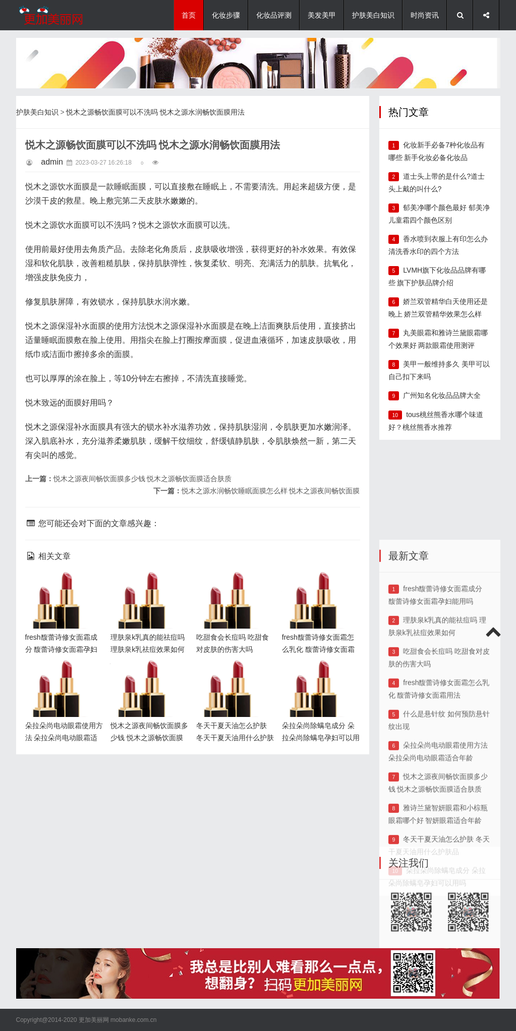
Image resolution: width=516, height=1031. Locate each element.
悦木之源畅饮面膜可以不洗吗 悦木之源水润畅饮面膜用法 (155, 112)
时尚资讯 (425, 15)
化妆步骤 (226, 15)
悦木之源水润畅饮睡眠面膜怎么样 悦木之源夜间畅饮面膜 (271, 491)
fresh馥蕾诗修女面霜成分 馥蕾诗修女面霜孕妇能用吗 (62, 588)
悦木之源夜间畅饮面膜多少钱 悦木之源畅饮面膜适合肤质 (142, 479)
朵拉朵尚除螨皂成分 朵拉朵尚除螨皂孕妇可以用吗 (318, 676)
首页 (189, 15)
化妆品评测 (274, 15)
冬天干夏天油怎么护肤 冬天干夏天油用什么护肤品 (233, 676)
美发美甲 (322, 15)
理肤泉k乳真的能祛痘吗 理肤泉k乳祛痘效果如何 (148, 588)
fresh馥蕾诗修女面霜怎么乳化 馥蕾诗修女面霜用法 (319, 588)
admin (52, 162)
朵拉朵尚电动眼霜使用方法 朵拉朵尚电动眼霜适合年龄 (62, 676)
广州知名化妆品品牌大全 (442, 395)
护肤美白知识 (373, 15)
